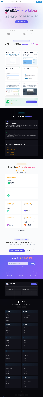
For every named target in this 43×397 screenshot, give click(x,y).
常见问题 (25, 368)
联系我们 (25, 385)
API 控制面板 (8, 357)
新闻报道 (25, 383)
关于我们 (25, 380)
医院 (24, 345)
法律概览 (7, 340)
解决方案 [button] (12, 1)
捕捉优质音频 (25, 373)
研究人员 (25, 329)
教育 (7, 329)
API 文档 (7, 355)
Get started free (31, 101)
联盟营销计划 (8, 358)
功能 (7, 314)
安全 (29, 304)
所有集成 (25, 360)
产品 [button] (8, 1)
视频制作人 (25, 332)
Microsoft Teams (26, 355)
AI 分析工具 (25, 314)
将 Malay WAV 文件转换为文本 (10, 152)
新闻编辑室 (8, 330)
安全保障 (25, 386)
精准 (27, 304)
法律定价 (7, 347)
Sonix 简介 (7, 370)
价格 (20, 1)
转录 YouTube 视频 (26, 319)
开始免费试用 (31, 263)
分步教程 (25, 370)
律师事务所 (8, 345)
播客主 (24, 330)
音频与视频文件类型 (9, 368)
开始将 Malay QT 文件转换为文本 (16, 250)
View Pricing (30, 250)
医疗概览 (25, 340)
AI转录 (20, 304)
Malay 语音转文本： (23, 16)
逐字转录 (7, 319)
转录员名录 (8, 373)
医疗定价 (25, 347)
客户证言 (7, 383)
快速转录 (7, 317)
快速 (24, 304)
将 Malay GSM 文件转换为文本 (10, 147)
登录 (34, 1)
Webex (25, 358)
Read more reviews (21, 230)
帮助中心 (25, 367)
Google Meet (25, 357)
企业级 (7, 327)
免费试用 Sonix (39, 1)
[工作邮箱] (19, 263)
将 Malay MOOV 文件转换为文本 (11, 154)
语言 (7, 367)
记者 (24, 327)
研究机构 (7, 332)
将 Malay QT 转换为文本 (21, 21)
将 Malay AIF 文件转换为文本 (10, 149)
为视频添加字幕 (26, 317)
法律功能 (7, 342)
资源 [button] (16, 1)
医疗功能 (25, 342)
